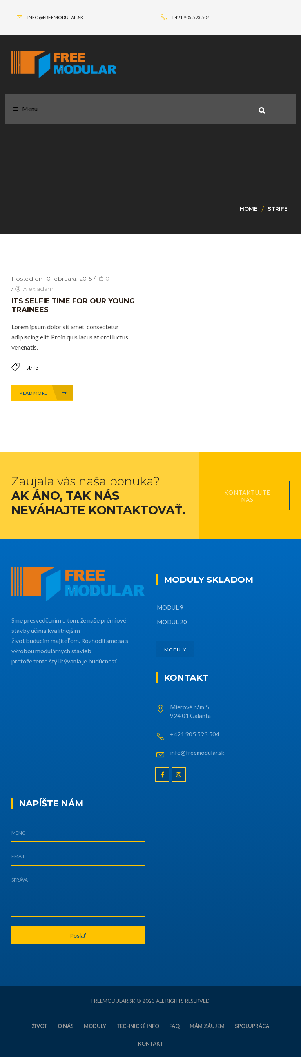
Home (248, 208)
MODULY (175, 649)
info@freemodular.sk (197, 752)
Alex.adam (38, 288)
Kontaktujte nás (247, 496)
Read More (43, 393)
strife (278, 208)
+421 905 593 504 (194, 734)
